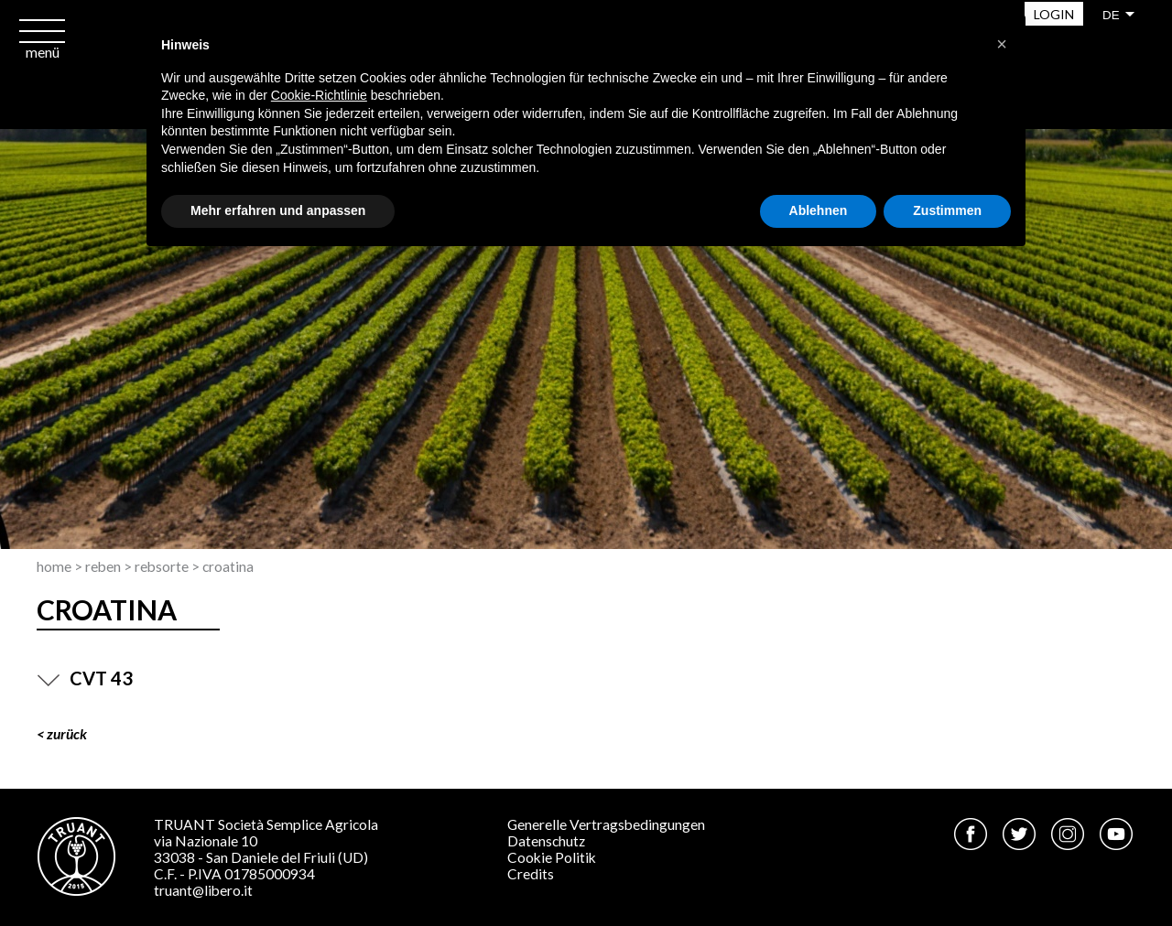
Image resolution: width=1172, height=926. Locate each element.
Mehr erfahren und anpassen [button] (277, 210)
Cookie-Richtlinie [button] (319, 95)
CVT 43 (85, 678)
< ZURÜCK (62, 734)
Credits (530, 874)
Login (1054, 14)
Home (54, 566)
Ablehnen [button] (818, 210)
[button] (1001, 44)
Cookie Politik (551, 857)
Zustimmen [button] (947, 210)
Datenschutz (546, 841)
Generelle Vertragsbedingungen (606, 824)
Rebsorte (162, 566)
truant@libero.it (203, 890)
